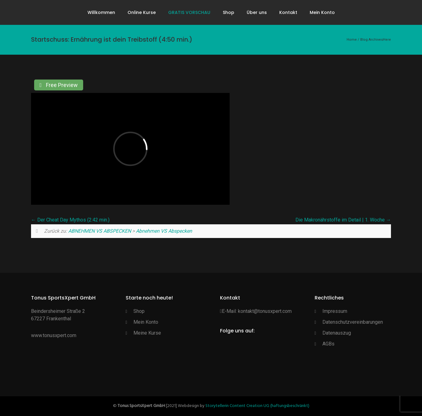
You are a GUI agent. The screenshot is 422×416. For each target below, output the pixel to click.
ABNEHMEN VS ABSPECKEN (99, 231)
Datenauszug (336, 333)
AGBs (328, 344)
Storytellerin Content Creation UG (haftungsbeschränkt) (257, 405)
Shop (228, 12)
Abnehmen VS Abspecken (164, 231)
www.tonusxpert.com (53, 335)
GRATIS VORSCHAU (189, 12)
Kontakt (288, 12)
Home (352, 40)
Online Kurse (142, 12)
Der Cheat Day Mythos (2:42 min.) (70, 220)
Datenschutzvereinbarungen (352, 322)
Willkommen (101, 12)
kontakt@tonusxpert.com (265, 311)
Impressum (334, 311)
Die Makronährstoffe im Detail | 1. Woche (343, 220)
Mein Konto (322, 12)
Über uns (257, 12)
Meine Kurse (147, 333)
